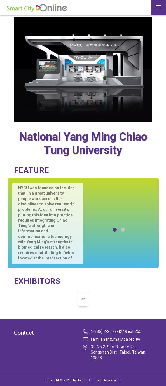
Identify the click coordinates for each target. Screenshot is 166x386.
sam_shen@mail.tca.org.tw (116, 339)
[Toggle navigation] (158, 7)
